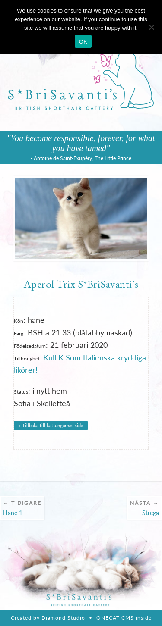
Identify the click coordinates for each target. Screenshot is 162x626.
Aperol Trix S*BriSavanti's (81, 284)
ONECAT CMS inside (124, 617)
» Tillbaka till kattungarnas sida (51, 425)
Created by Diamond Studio (48, 617)
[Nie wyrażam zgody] (151, 27)
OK (83, 41)
